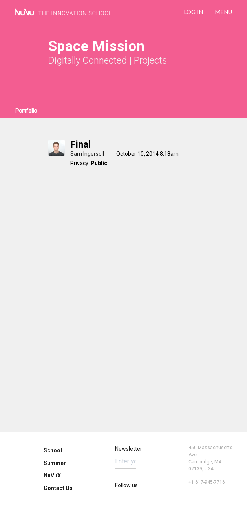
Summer (55, 463)
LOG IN (193, 11)
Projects (150, 60)
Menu (223, 11)
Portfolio (26, 110)
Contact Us (58, 488)
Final (80, 144)
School (53, 450)
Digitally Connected (87, 60)
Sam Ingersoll (87, 154)
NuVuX (52, 475)
